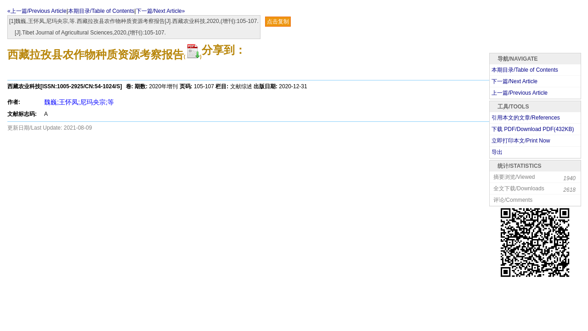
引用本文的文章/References (526, 117)
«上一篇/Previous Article (37, 11)
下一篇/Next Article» (160, 11)
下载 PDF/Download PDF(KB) (533, 129)
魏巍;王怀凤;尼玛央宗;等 (79, 102)
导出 (497, 152)
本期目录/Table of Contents (101, 11)
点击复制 (278, 21)
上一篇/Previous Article (520, 93)
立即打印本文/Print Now (521, 140)
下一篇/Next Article (514, 81)
